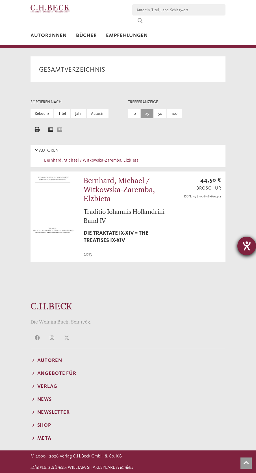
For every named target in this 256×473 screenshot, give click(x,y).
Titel (62, 113)
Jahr (78, 113)
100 (174, 113)
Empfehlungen (127, 35)
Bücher (86, 35)
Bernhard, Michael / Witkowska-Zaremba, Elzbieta (90, 160)
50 (160, 113)
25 (147, 113)
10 (134, 113)
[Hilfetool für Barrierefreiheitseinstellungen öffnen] (246, 246)
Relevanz (42, 113)
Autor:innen (49, 35)
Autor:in (97, 113)
